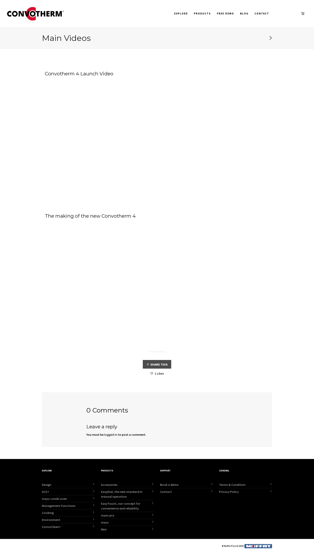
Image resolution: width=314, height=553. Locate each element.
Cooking (48, 513)
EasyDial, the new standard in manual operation (121, 494)
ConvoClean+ (51, 527)
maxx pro (107, 515)
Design (46, 485)
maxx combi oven (54, 499)
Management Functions (58, 506)
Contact (166, 492)
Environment (51, 520)
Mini (104, 529)
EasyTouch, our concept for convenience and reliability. (120, 505)
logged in (110, 435)
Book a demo (169, 485)
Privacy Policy (229, 492)
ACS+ (45, 492)
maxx (105, 522)
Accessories (109, 485)
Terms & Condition (232, 485)
